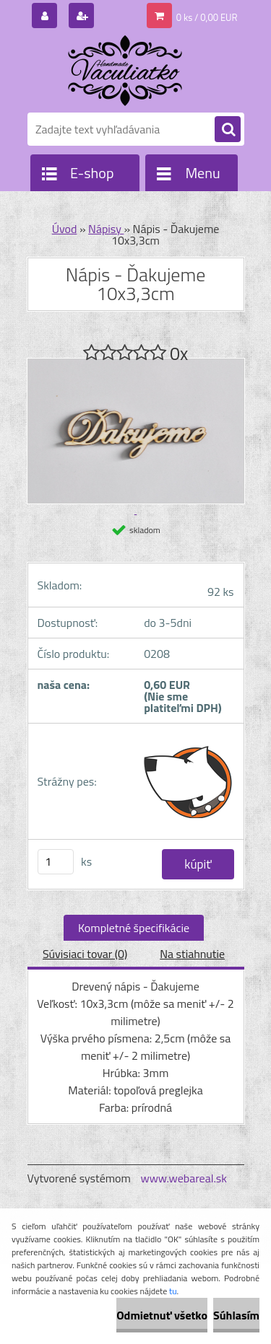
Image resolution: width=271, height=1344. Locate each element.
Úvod (64, 228)
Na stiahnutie (192, 953)
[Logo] (126, 71)
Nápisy (106, 228)
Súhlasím (236, 1315)
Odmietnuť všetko (161, 1315)
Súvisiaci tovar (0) (85, 953)
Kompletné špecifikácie (133, 927)
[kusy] (56, 861)
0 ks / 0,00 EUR (207, 17)
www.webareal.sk (183, 1178)
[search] (228, 130)
